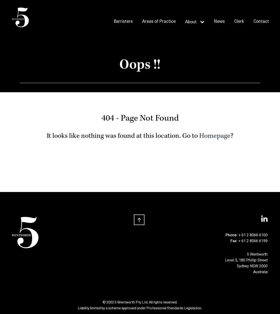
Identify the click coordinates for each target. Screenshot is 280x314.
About (191, 22)
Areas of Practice (159, 22)
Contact (261, 22)
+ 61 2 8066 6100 (253, 235)
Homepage (214, 136)
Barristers (123, 22)
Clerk (239, 22)
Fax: (234, 241)
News (219, 22)
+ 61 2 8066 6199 (253, 241)
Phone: (232, 235)
